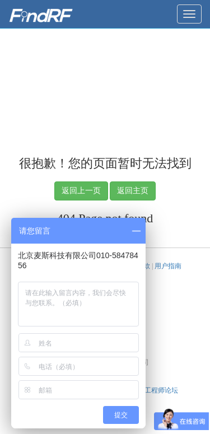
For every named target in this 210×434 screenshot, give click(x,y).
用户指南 (168, 266)
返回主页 (132, 190)
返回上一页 (81, 190)
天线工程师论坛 (154, 390)
